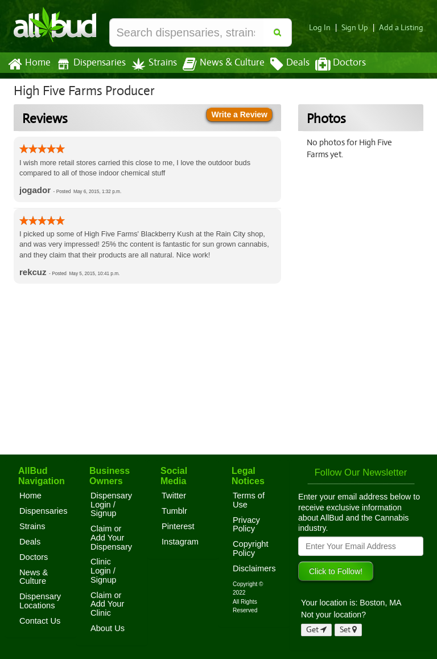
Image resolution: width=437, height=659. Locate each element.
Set (348, 630)
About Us (107, 628)
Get (316, 630)
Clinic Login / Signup (103, 570)
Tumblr (174, 510)
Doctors (331, 64)
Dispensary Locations (40, 601)
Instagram (180, 541)
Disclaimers (254, 568)
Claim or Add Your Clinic (107, 604)
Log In (324, 27)
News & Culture (217, 64)
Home (29, 64)
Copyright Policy (251, 548)
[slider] (42, 148)
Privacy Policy (246, 524)
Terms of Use (249, 500)
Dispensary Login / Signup (111, 504)
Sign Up (358, 27)
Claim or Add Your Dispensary (111, 537)
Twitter (174, 495)
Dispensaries (88, 64)
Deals (281, 64)
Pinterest (178, 526)
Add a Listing (402, 27)
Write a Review (239, 114)
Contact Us (39, 620)
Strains (150, 64)
